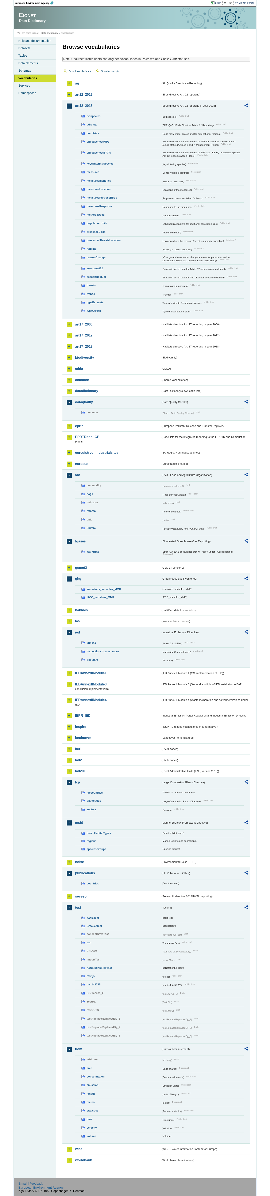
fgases (80, 541)
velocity (92, 1127)
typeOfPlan (94, 310)
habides (81, 610)
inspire (80, 727)
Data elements (28, 63)
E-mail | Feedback (30, 1183)
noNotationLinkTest (99, 968)
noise (79, 862)
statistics (92, 1110)
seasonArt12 (95, 268)
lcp (77, 782)
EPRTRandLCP (87, 437)
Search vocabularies (80, 71)
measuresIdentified (99, 180)
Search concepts (110, 71)
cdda (79, 369)
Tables (22, 55)
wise (78, 1149)
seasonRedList (96, 276)
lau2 (78, 760)
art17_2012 (84, 335)
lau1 (78, 749)
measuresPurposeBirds (102, 197)
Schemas (24, 70)
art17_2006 (84, 324)
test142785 (93, 984)
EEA (35, 3)
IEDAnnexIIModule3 (91, 684)
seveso (80, 896)
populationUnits (97, 223)
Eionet (34, 33)
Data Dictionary (49, 33)
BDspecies (93, 116)
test (78, 907)
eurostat (81, 464)
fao (77, 475)
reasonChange (96, 257)
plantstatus (94, 800)
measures (93, 172)
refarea (91, 510)
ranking (91, 248)
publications (85, 873)
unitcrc (91, 528)
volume (91, 1136)
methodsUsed (96, 214)
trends (91, 294)
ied (77, 632)
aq (77, 83)
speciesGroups (96, 849)
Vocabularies (27, 78)
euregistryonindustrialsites (96, 452)
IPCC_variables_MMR (100, 597)
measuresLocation (99, 189)
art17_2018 (84, 346)
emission (92, 1085)
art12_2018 (84, 106)
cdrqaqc (92, 124)
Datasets (24, 48)
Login (218, 2)
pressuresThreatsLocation (104, 240)
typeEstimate (95, 302)
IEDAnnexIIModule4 (91, 700)
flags (90, 494)
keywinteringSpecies (100, 163)
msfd (79, 822)
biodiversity (84, 357)
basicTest (93, 917)
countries (93, 133)
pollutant (92, 659)
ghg (78, 578)
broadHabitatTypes (99, 833)
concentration (96, 1076)
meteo (91, 1102)
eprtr (79, 426)
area (89, 1068)
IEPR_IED (82, 715)
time (89, 1119)
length (91, 1093)
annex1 (91, 642)
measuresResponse (99, 206)
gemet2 (81, 567)
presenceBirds (96, 231)
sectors (91, 809)
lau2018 (81, 771)
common (82, 380)
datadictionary (86, 391)
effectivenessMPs (98, 141)
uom (78, 1049)
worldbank (83, 1160)
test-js (91, 976)
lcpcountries (95, 792)
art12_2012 (84, 94)
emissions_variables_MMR (104, 589)
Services (24, 85)
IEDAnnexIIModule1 (91, 673)
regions (91, 841)
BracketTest (94, 926)
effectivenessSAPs (99, 152)
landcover (83, 738)
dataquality (84, 402)
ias (77, 621)
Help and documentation (34, 40)
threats (91, 285)
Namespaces (27, 93)
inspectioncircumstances (103, 651)
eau (89, 942)
